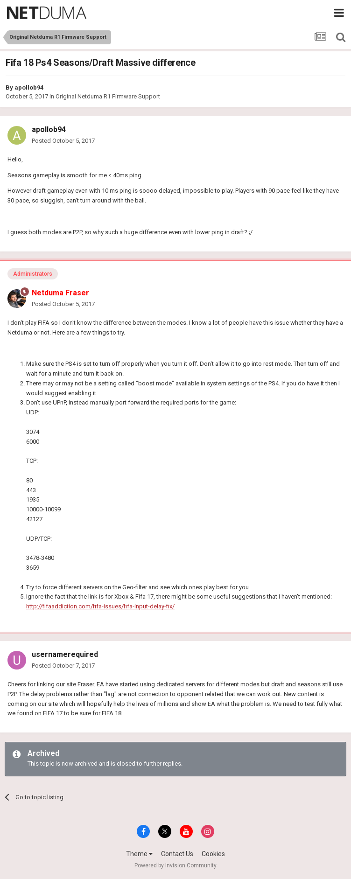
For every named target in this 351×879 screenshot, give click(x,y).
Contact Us (177, 854)
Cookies (213, 854)
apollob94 (28, 87)
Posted (63, 140)
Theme (139, 854)
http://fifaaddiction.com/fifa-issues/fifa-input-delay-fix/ (100, 606)
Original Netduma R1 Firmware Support (108, 96)
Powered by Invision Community (175, 865)
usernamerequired (65, 654)
